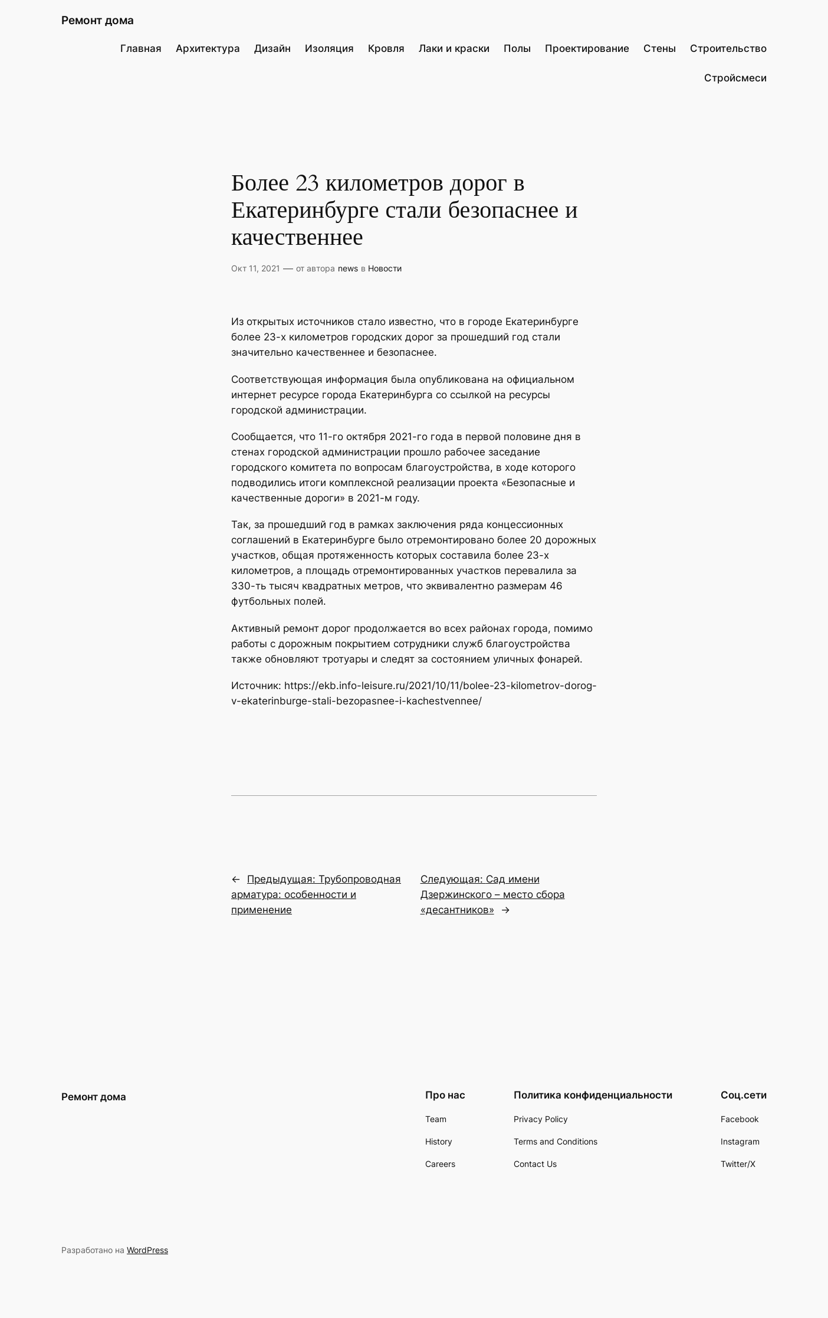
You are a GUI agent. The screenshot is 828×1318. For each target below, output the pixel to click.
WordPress (147, 1250)
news (348, 268)
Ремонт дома (97, 20)
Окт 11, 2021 (255, 268)
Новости (385, 268)
